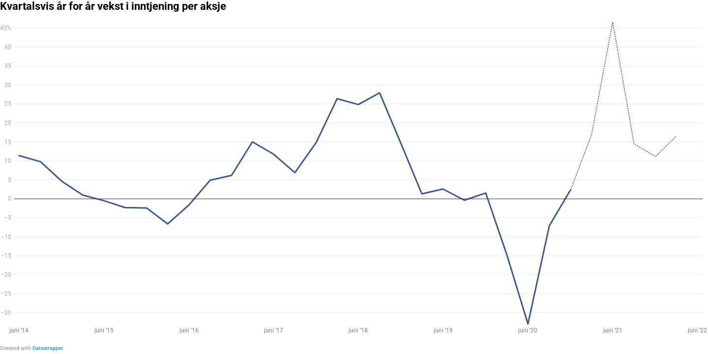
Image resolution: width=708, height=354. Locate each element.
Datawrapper (47, 348)
